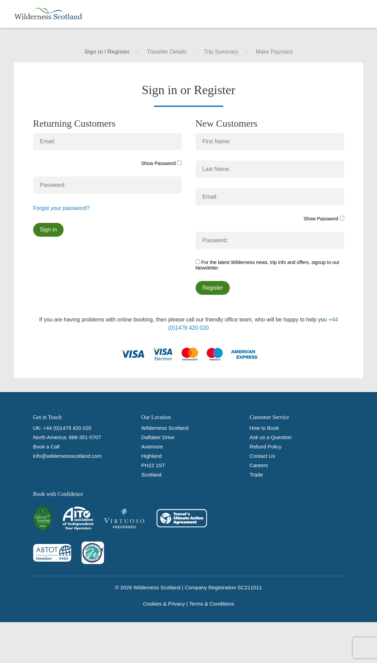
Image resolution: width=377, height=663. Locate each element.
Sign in (48, 230)
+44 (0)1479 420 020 (67, 428)
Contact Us (262, 456)
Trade (256, 475)
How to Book (264, 428)
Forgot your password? (61, 208)
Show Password (161, 163)
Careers (258, 465)
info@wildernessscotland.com (67, 456)
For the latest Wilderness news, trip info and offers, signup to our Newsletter (268, 265)
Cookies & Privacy (164, 604)
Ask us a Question (270, 437)
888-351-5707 (85, 437)
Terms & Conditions (211, 604)
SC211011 (249, 587)
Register (212, 288)
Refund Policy (265, 446)
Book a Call (46, 446)
